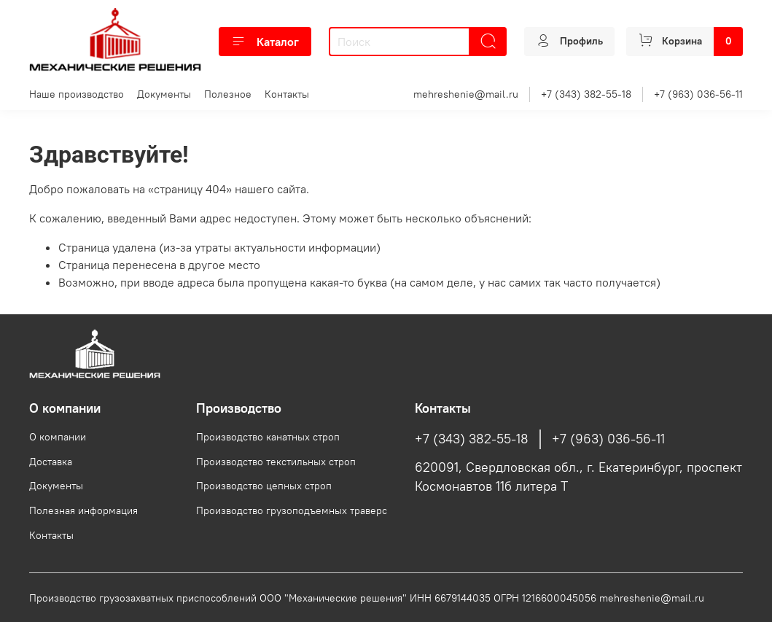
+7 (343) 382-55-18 (586, 94)
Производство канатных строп (268, 436)
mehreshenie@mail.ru (465, 94)
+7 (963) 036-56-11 (698, 94)
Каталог (265, 41)
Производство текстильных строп (276, 461)
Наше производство (76, 94)
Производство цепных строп (264, 485)
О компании (57, 436)
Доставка (50, 461)
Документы (164, 94)
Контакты (287, 94)
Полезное (228, 94)
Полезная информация (83, 510)
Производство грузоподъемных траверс (291, 510)
